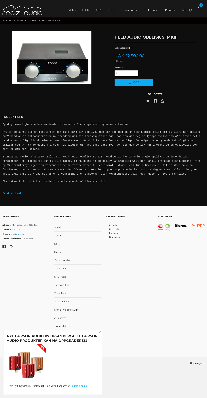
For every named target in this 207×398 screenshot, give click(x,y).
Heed (57, 252)
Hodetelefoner (62, 326)
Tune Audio (60, 293)
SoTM (57, 243)
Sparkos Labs (61, 301)
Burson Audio (62, 260)
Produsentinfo (12, 193)
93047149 (16, 229)
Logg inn (114, 233)
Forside (113, 225)
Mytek (58, 227)
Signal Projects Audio (66, 309)
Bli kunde (114, 229)
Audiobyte (60, 318)
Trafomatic (60, 268)
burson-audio (79, 385)
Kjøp (133, 82)
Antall (119, 67)
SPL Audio (60, 276)
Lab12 (57, 235)
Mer (184, 8)
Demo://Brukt (62, 285)
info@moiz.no (17, 234)
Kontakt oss (115, 237)
